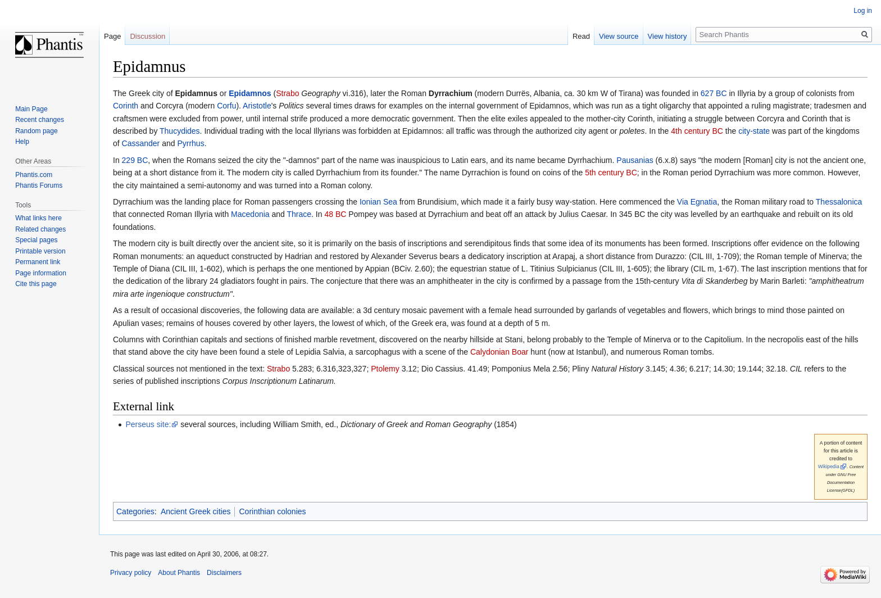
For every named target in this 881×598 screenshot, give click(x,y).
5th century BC (611, 172)
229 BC (135, 160)
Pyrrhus (190, 143)
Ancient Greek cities (196, 511)
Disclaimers (224, 573)
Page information (40, 273)
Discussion (147, 36)
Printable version (40, 251)
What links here (38, 218)
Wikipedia (828, 466)
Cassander (141, 143)
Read (581, 36)
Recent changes (39, 120)
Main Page (31, 109)
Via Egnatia (697, 201)
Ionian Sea (378, 201)
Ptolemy (385, 368)
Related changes (40, 229)
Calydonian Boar (499, 351)
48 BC (335, 214)
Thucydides (180, 130)
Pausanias (634, 160)
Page (112, 36)
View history (667, 36)
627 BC (714, 93)
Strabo (287, 93)
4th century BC (697, 130)
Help (22, 142)
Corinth (125, 105)
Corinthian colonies (272, 511)
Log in (862, 11)
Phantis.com (33, 175)
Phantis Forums (38, 185)
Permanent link (37, 262)
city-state (754, 130)
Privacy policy (130, 573)
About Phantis (179, 573)
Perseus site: (148, 424)
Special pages (36, 240)
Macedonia (250, 214)
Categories (135, 511)
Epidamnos (250, 93)
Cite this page (35, 284)
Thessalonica (839, 201)
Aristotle (257, 105)
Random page (36, 131)
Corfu (226, 105)
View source (619, 36)
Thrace (299, 214)
